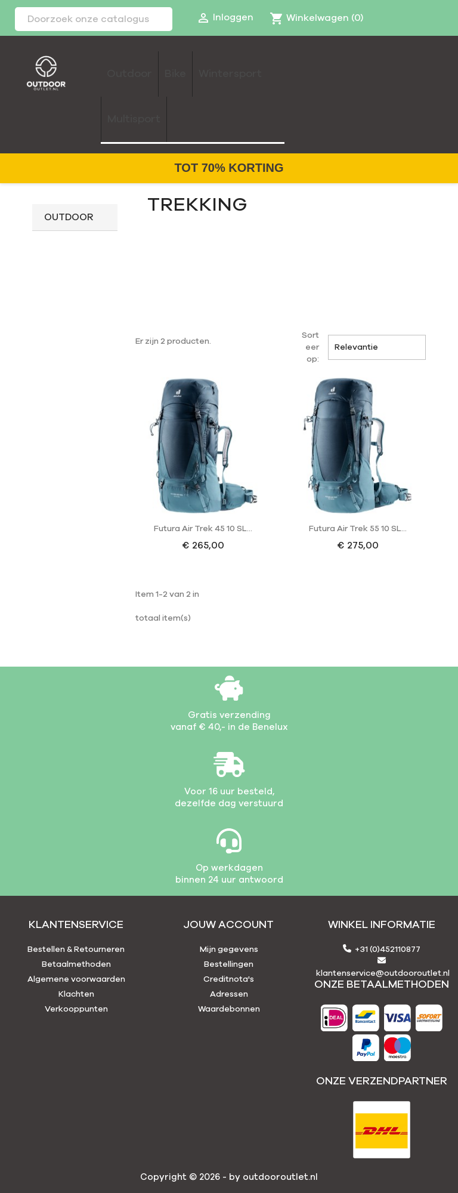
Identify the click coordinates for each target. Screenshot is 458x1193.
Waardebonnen (229, 1009)
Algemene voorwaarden (76, 979)
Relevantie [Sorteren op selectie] (377, 347)
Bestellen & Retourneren (76, 949)
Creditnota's (228, 979)
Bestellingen (228, 964)
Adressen (229, 994)
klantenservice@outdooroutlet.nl (383, 973)
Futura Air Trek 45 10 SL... (203, 529)
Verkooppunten (76, 1009)
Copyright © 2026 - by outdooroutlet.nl (229, 1177)
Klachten (76, 994)
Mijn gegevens (229, 949)
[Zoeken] (93, 19)
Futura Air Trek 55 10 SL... (358, 529)
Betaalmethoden (76, 964)
